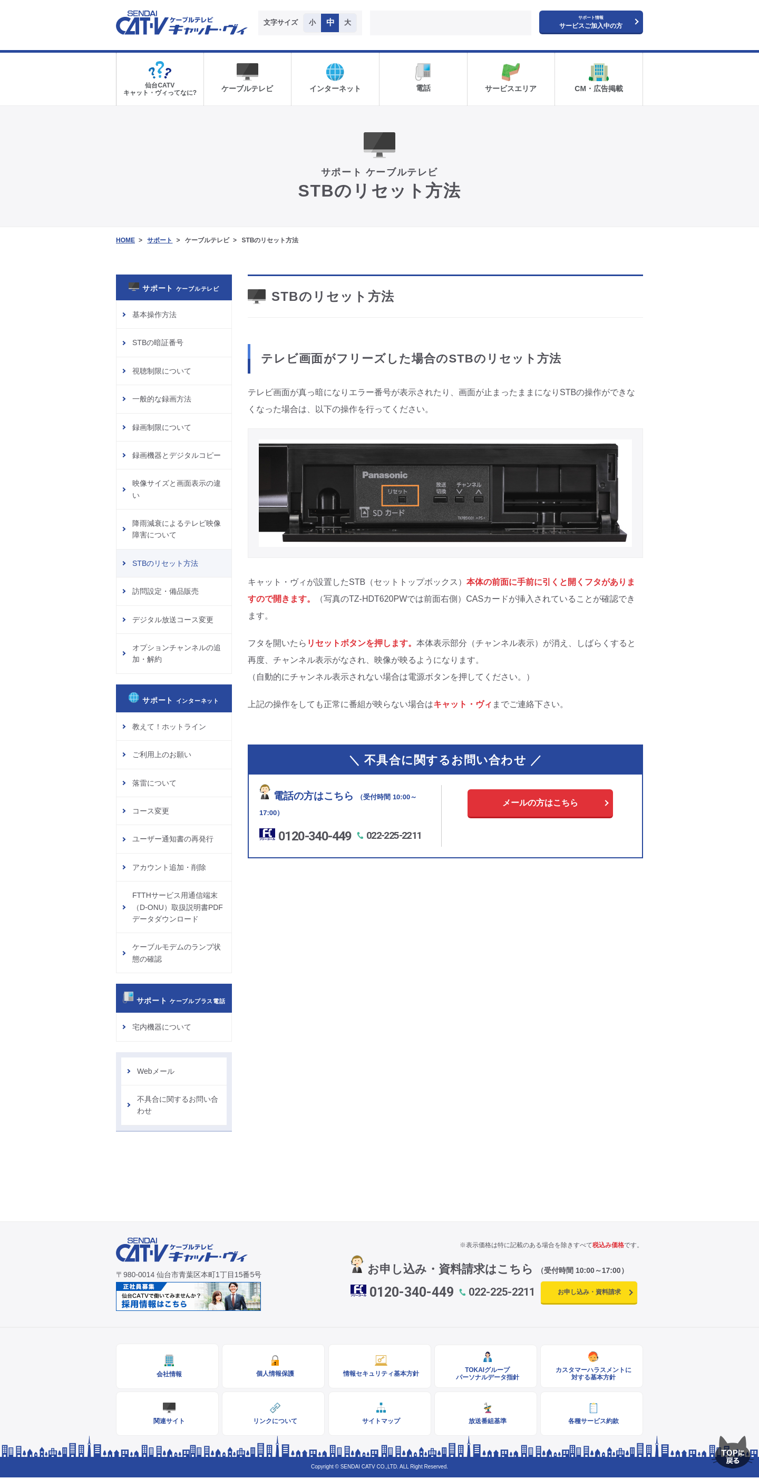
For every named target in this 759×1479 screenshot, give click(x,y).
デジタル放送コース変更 (172, 619)
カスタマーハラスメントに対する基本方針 (592, 1374)
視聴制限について (161, 371)
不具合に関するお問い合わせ (177, 1105)
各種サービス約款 (592, 1422)
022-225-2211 (395, 835)
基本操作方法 (154, 314)
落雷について (154, 783)
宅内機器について (161, 1027)
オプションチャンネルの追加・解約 (176, 653)
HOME (125, 240)
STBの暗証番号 (157, 342)
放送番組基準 (485, 1422)
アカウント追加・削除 (169, 867)
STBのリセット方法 (165, 563)
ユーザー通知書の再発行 (172, 839)
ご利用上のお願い (161, 754)
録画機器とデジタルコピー (176, 455)
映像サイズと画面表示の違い (176, 489)
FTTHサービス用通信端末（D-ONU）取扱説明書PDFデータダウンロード (177, 907)
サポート (159, 240)
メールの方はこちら (540, 802)
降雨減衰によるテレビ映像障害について (176, 529)
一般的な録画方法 (161, 399)
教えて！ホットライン (169, 726)
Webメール (155, 1071)
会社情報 (167, 1374)
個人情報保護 (274, 1374)
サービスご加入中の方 (590, 22)
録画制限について (161, 427)
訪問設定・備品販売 (165, 591)
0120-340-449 (315, 836)
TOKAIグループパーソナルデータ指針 (485, 1374)
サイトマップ (379, 1422)
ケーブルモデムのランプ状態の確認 (176, 953)
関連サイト (167, 1422)
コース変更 (150, 811)
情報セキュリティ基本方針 (379, 1374)
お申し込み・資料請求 (589, 1292)
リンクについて (273, 1422)
